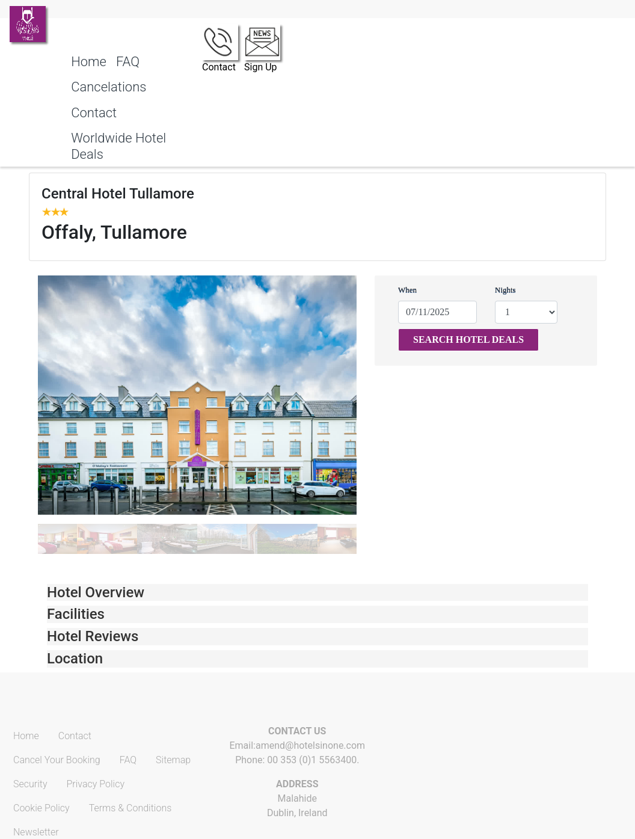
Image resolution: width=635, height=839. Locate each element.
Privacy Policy (95, 784)
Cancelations (108, 86)
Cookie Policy (41, 808)
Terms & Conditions (130, 808)
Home (88, 61)
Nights (505, 289)
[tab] (317, 592)
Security (30, 784)
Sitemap (173, 760)
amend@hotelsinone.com (310, 745)
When (407, 289)
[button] (317, 592)
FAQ (128, 61)
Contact (94, 112)
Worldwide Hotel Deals (118, 146)
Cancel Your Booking (56, 760)
